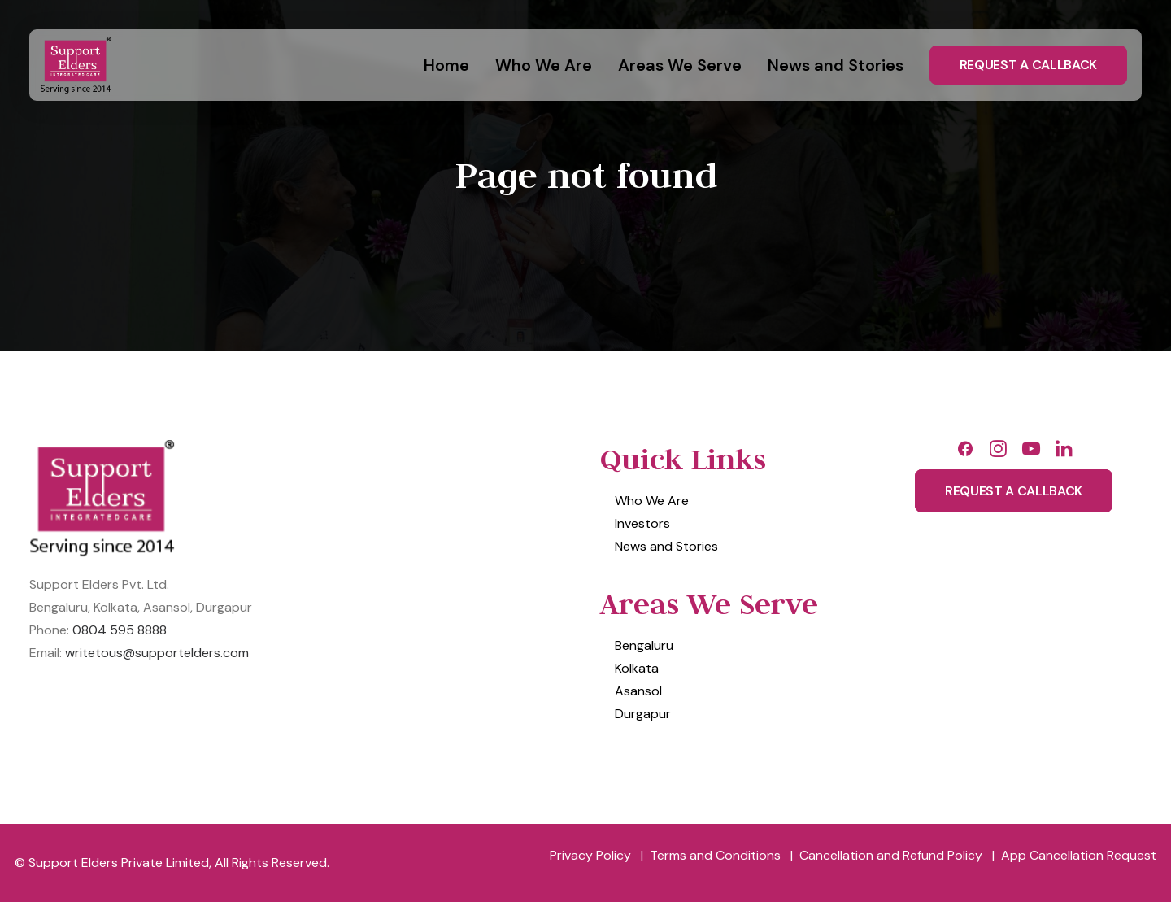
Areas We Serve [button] (680, 65)
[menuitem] (452, 65)
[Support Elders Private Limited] (78, 65)
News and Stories (835, 65)
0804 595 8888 (119, 629)
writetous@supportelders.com (157, 652)
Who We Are (543, 65)
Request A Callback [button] (1013, 490)
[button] (965, 453)
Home (446, 65)
